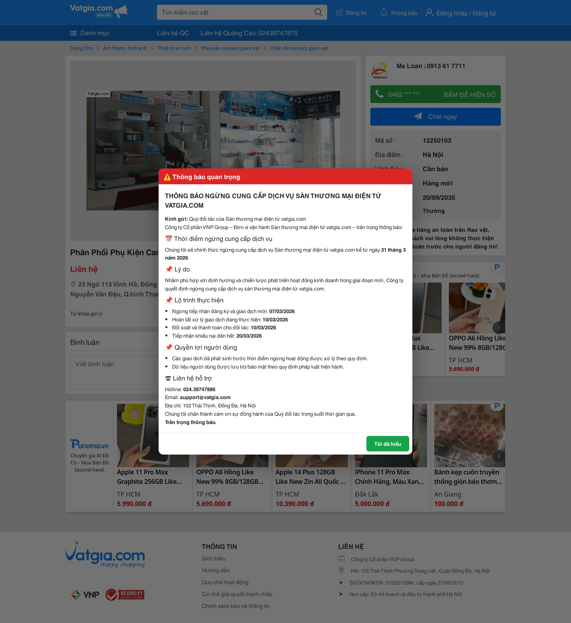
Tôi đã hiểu (387, 443)
